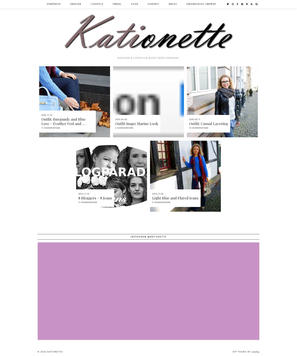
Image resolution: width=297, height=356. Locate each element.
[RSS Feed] (252, 4)
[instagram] (233, 4)
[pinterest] (242, 4)
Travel (117, 4)
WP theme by (246, 352)
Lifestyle (97, 4)
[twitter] (228, 4)
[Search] (257, 4)
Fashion (75, 4)
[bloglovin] (247, 4)
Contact (153, 4)
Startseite (54, 4)
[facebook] (237, 4)
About (173, 4)
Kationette (55, 352)
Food (134, 4)
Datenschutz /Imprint (201, 4)
